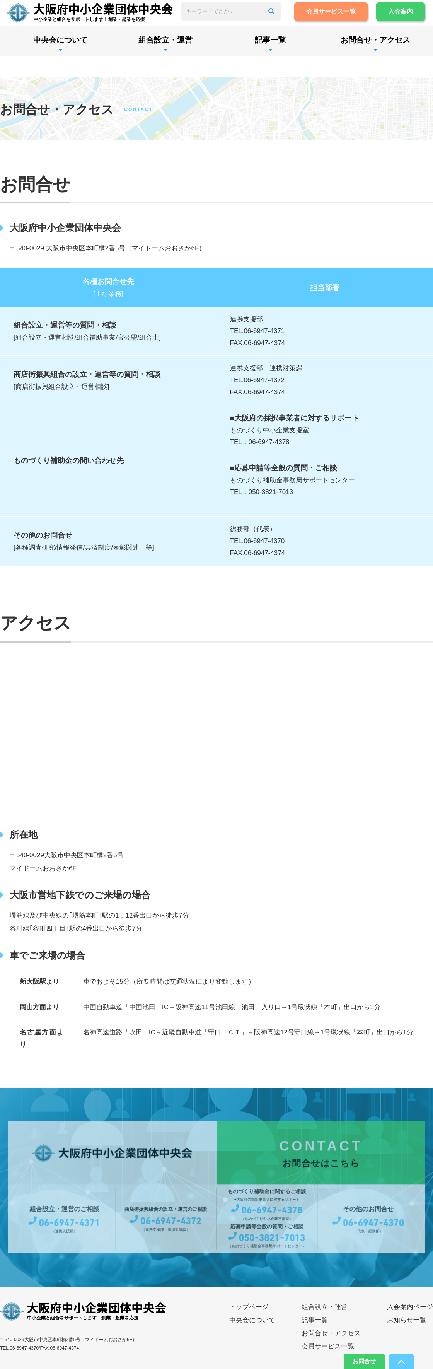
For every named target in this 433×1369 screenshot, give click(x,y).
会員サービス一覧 (350, 22)
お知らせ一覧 (406, 1320)
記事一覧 (288, 60)
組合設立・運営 (176, 60)
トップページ (249, 1307)
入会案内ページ (410, 1307)
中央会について (64, 60)
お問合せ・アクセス (331, 1333)
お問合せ (352, 1359)
